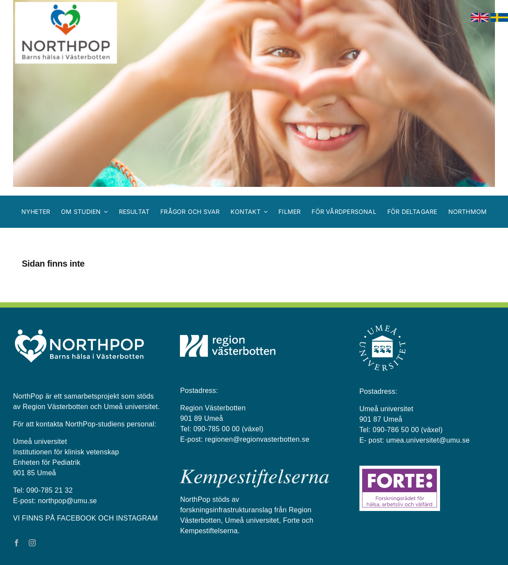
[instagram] (32, 542)
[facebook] (16, 542)
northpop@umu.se (67, 500)
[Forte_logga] (399, 469)
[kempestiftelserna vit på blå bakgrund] (254, 472)
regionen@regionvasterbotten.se (257, 439)
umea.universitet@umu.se (428, 440)
